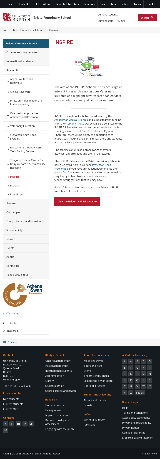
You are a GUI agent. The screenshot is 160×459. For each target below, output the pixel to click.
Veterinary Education (22, 126)
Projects (15, 185)
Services (11, 203)
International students (19, 61)
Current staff (105, 21)
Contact (8, 355)
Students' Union (54, 386)
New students (11, 399)
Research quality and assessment (57, 422)
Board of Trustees (94, 386)
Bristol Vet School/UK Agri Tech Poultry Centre (25, 149)
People (150, 4)
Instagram (12, 330)
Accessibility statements (136, 417)
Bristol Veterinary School (52, 18)
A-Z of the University (135, 355)
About (47, 4)
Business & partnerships (114, 4)
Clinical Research (20, 91)
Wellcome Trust (74, 123)
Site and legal (130, 402)
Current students (108, 14)
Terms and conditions (135, 412)
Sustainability (14, 230)
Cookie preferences (133, 432)
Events (10, 248)
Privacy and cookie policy (136, 422)
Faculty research (54, 410)
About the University (96, 355)
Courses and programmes (21, 52)
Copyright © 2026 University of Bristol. (22, 453)
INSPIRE (14, 176)
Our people (13, 212)
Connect (8, 417)
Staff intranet (11, 313)
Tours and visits (93, 365)
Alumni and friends (95, 400)
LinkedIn (11, 323)
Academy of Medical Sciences (71, 120)
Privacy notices (131, 427)
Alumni (121, 21)
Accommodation (54, 375)
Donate (88, 405)
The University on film (97, 375)
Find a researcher (55, 405)
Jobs (87, 414)
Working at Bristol (94, 419)
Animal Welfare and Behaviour (21, 80)
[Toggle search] (147, 17)
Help (125, 407)
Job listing (89, 424)
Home (9, 4)
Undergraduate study (57, 360)
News (137, 4)
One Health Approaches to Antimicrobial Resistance (25, 115)
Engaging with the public (59, 429)
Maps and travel (93, 360)
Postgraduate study (56, 365)
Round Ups (16, 194)
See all (140, 392)
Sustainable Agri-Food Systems (23, 136)
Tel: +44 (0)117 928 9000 (17, 386)
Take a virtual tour (17, 274)
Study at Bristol (27, 4)
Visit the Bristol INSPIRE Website (77, 201)
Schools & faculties (67, 4)
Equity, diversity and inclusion (23, 221)
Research (89, 4)
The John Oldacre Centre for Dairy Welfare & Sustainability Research (27, 163)
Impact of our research (58, 415)
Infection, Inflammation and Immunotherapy (26, 102)
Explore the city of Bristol (98, 381)
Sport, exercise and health (60, 391)
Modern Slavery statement (137, 437)
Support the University (97, 394)
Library (49, 381)
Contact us (12, 266)
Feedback (12, 342)
